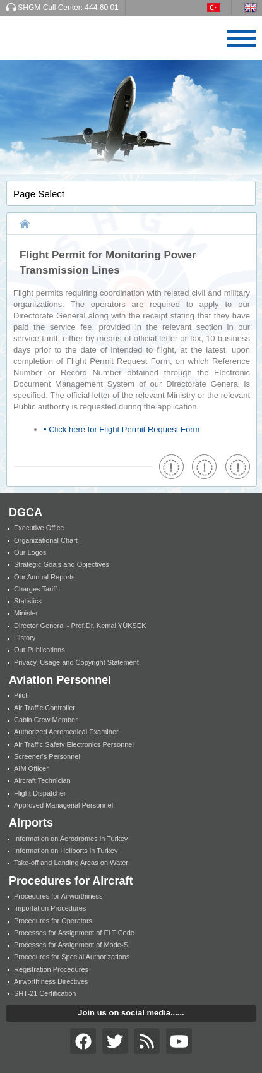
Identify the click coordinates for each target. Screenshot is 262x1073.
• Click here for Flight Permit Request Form (121, 429)
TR (219, 7)
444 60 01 (101, 7)
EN (253, 7)
